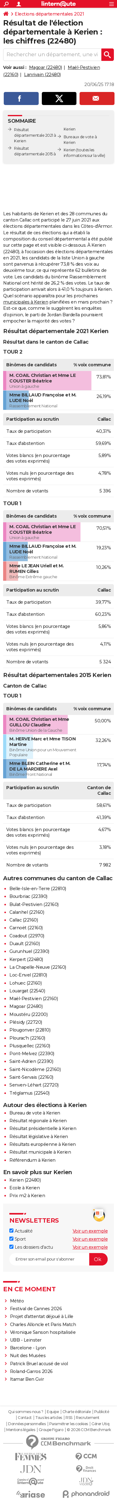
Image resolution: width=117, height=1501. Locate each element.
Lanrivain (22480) (42, 74)
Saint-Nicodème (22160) (35, 1069)
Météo (17, 1301)
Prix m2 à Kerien (27, 1195)
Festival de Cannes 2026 (36, 1308)
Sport (17, 1239)
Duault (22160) (24, 943)
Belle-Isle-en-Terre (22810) (37, 888)
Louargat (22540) (27, 991)
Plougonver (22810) (29, 1030)
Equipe (53, 1412)
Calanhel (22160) (26, 912)
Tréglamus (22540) (29, 1093)
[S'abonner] (58, 1259)
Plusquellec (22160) (29, 1046)
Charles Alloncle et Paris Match (43, 1324)
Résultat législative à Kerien (38, 1136)
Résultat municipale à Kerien (40, 1152)
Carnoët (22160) (26, 928)
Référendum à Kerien (32, 1160)
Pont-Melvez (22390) (31, 1053)
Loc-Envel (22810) (28, 975)
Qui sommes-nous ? (25, 1412)
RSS (69, 1418)
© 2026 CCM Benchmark (89, 1430)
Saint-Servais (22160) (31, 1077)
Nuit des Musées (28, 1355)
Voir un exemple (90, 1231)
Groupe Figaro (51, 1430)
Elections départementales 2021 (49, 14)
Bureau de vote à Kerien (34, 1113)
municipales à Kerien (25, 302)
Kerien (70, 150)
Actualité (20, 1231)
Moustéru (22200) (28, 1014)
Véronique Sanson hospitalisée (43, 1332)
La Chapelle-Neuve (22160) (37, 967)
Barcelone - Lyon (28, 1348)
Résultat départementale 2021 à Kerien (35, 135)
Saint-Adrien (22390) (31, 1061)
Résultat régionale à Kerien (38, 1120)
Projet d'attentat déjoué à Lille (41, 1316)
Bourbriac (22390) (28, 896)
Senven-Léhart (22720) (34, 1085)
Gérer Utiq (100, 1424)
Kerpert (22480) (26, 959)
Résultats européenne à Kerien (42, 1144)
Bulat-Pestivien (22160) (34, 904)
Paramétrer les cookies (68, 1424)
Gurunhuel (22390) (29, 951)
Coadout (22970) (26, 936)
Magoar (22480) (45, 67)
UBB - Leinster (25, 1340)
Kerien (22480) (25, 1180)
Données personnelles (27, 1424)
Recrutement (88, 1418)
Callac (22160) (23, 920)
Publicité (101, 1412)
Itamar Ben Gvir (27, 1379)
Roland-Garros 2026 (31, 1371)
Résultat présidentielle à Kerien (42, 1128)
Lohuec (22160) (25, 983)
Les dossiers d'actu (31, 1247)
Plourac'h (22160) (27, 1038)
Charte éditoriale (76, 1412)
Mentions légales (20, 1430)
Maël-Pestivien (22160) (33, 998)
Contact (25, 1418)
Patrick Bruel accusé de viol (39, 1363)
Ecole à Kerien (24, 1188)
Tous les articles (48, 1418)
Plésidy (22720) (25, 1022)
